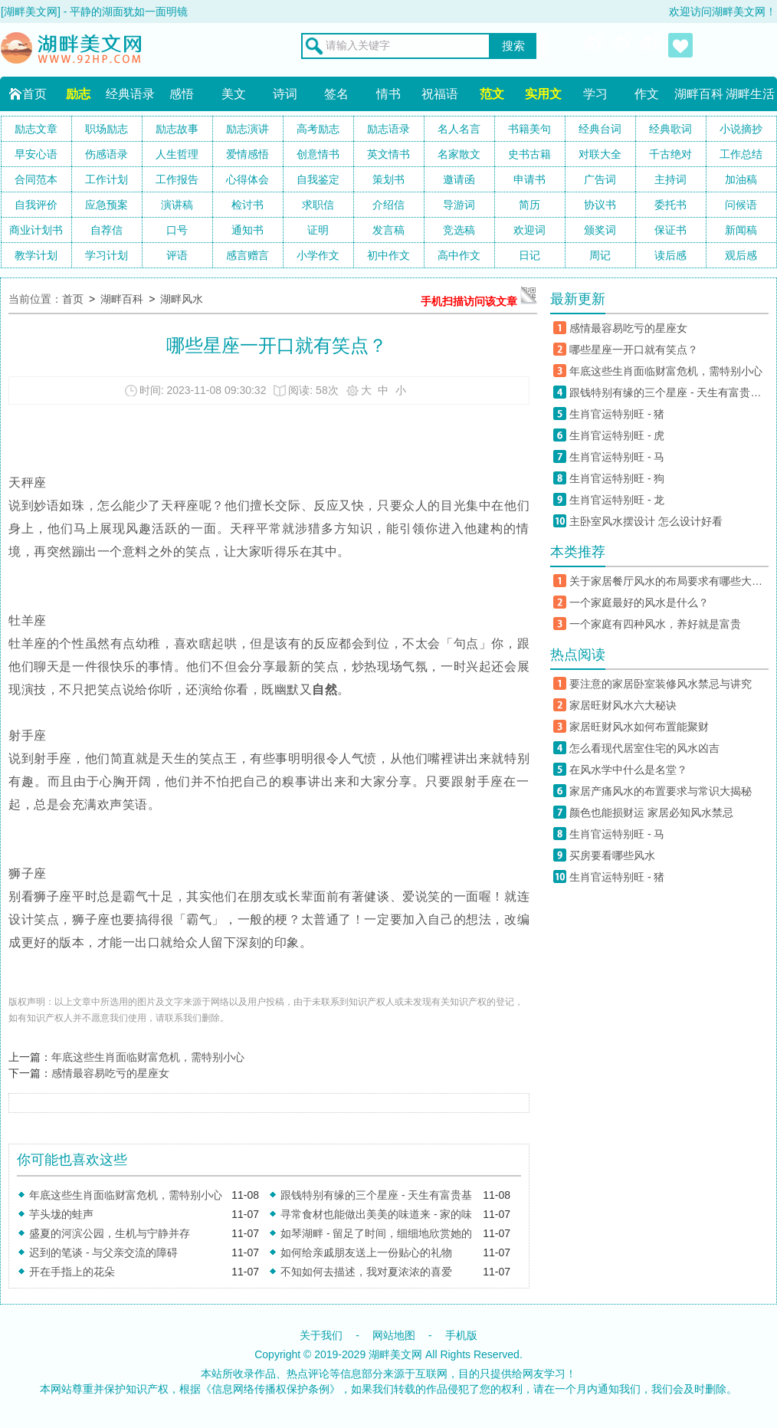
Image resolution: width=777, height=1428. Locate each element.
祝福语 (439, 93)
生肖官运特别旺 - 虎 (616, 435)
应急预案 (106, 205)
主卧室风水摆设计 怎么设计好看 (646, 521)
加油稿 (741, 179)
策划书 (388, 179)
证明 (318, 230)
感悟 (181, 93)
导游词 (459, 205)
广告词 (600, 179)
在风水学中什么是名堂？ (628, 769)
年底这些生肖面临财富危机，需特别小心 (147, 1057)
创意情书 (318, 154)
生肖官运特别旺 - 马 (616, 457)
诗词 (285, 93)
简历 (529, 205)
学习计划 (106, 255)
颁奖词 (600, 230)
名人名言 (459, 129)
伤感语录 (106, 154)
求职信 (318, 205)
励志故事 (177, 129)
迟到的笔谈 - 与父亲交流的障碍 (103, 1252)
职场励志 (106, 129)
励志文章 (36, 129)
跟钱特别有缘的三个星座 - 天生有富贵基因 (669, 392)
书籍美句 (529, 129)
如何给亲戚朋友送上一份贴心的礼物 (366, 1252)
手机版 (461, 1335)
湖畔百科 (698, 93)
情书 (388, 93)
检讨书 (247, 205)
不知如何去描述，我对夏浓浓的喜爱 (366, 1272)
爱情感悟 (247, 154)
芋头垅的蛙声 (61, 1214)
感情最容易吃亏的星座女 (110, 1073)
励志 (78, 93)
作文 (646, 93)
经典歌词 (670, 129)
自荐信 (106, 230)
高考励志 (318, 129)
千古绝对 (670, 154)
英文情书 (388, 154)
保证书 (670, 230)
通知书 (247, 230)
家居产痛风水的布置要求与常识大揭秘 (660, 791)
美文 (233, 93)
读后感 (670, 255)
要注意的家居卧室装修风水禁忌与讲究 (660, 684)
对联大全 (600, 154)
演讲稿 (177, 205)
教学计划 (36, 255)
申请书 (529, 179)
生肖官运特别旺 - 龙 (616, 500)
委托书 (670, 205)
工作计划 (106, 179)
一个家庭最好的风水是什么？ (639, 602)
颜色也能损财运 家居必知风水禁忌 (651, 812)
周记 (600, 255)
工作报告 (177, 179)
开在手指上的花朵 (72, 1272)
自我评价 (36, 205)
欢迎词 (529, 230)
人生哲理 (177, 154)
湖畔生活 (750, 93)
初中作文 (388, 255)
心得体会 (247, 179)
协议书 (600, 205)
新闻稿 (741, 230)
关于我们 (321, 1335)
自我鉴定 (318, 179)
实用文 (543, 93)
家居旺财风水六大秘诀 (623, 705)
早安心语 (36, 154)
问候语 (741, 205)
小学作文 (318, 255)
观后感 (741, 255)
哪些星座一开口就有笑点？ (633, 349)
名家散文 (459, 154)
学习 (595, 93)
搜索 (513, 46)
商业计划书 (36, 230)
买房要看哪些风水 (612, 855)
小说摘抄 (741, 129)
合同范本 (36, 179)
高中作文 (459, 255)
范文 (492, 93)
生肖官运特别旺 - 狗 (619, 478)
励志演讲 (247, 129)
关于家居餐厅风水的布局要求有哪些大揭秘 (669, 581)
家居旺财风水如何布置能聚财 (639, 727)
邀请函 (459, 179)
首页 (34, 93)
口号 (177, 230)
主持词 (670, 179)
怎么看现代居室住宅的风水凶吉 (644, 748)
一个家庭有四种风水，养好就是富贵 (655, 624)
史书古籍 (529, 154)
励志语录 (388, 129)
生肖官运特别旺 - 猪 (616, 414)
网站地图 (393, 1335)
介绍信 (388, 205)
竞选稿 (459, 230)
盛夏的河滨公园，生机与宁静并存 (109, 1233)
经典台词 (600, 129)
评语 (177, 255)
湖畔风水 (181, 299)
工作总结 (741, 154)
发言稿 (388, 230)
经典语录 (130, 93)
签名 (336, 93)
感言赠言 (247, 255)
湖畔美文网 (395, 1354)
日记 (529, 255)
